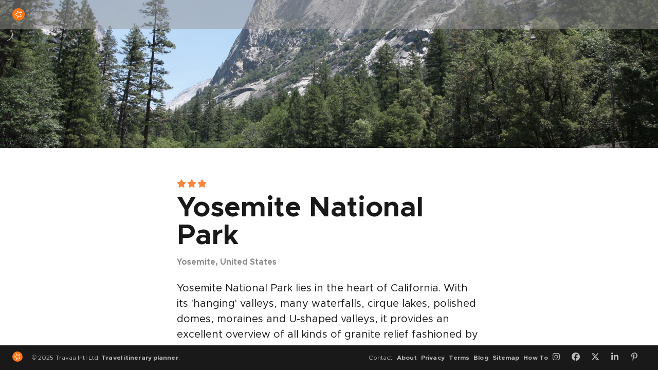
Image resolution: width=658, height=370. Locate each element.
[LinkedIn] (618, 357)
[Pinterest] (638, 357)
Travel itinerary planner (139, 358)
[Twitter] (599, 357)
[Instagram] (560, 357)
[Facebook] (579, 357)
